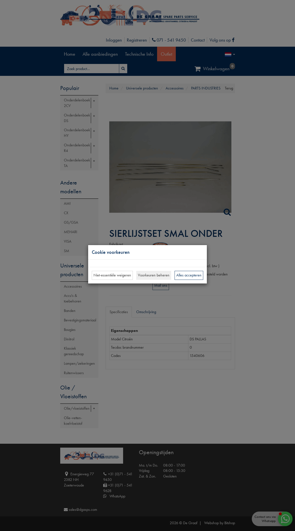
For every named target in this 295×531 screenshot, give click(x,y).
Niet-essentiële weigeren (112, 275)
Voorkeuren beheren (153, 275)
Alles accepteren (189, 275)
